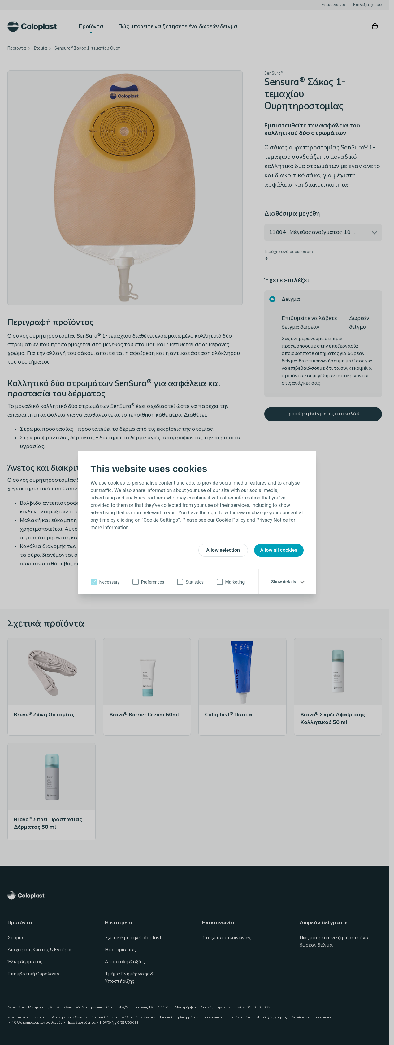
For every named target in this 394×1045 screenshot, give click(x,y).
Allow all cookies (278, 550)
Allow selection (223, 550)
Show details (283, 581)
